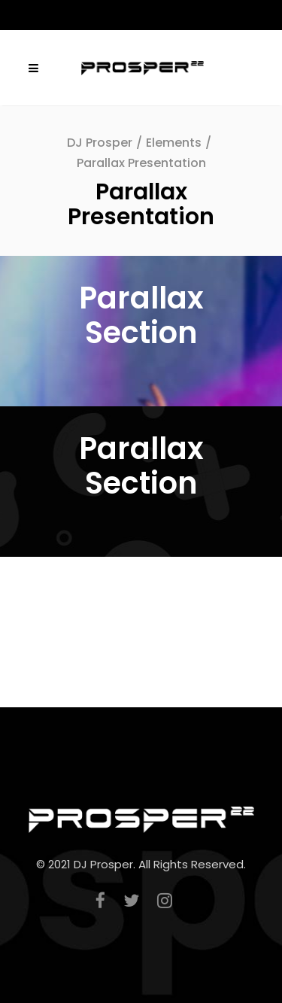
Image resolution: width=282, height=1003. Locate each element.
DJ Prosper (99, 142)
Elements (174, 142)
